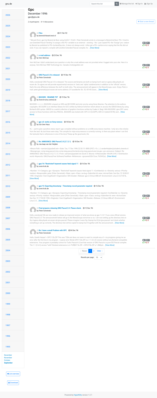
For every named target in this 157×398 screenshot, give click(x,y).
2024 (8, 36)
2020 (8, 79)
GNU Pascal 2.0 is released (48, 75)
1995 (8, 346)
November (8, 358)
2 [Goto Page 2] (93, 251)
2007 (8, 218)
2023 (8, 47)
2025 (8, 25)
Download (13, 383)
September (8, 363)
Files (39, 33)
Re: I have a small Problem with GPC (52, 230)
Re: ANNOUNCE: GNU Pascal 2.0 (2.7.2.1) (54, 142)
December (8, 355)
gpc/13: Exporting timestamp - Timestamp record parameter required (64, 186)
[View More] (94, 48)
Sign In (139, 4)
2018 (8, 100)
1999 (8, 304)
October (7, 360)
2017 (8, 111)
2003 (8, 261)
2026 (8, 15)
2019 (8, 90)
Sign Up (148, 4)
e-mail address (43, 55)
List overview (13, 374)
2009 (8, 197)
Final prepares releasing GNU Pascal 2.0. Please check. (59, 208)
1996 (8, 336)
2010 (8, 186)
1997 (8, 325)
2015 (8, 132)
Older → (100, 251)
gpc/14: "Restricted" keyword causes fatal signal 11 (57, 164)
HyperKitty (78, 395)
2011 (8, 175)
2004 (8, 250)
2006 (8, 229)
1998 (8, 314)
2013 (8, 154)
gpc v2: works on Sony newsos (49, 122)
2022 (8, 58)
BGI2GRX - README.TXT (47, 97)
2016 (8, 122)
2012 (8, 165)
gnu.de (8, 4)
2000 (8, 293)
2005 (8, 239)
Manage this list (127, 4)
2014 (8, 143)
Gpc (31, 10)
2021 (8, 68)
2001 (8, 282)
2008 (8, 207)
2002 (8, 272)
